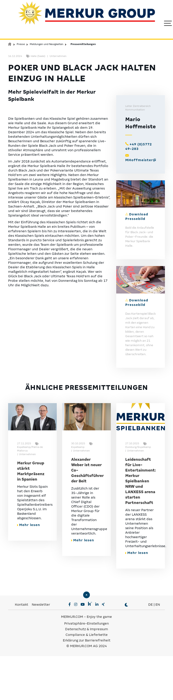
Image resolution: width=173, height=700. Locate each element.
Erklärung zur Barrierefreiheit (86, 684)
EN (157, 648)
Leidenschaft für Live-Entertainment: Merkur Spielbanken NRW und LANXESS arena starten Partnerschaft (140, 525)
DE (150, 648)
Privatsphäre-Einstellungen (86, 667)
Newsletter (41, 648)
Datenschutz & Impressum (86, 673)
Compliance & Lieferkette (87, 678)
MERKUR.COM (72, 660)
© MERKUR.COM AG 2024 (86, 690)
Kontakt (22, 648)
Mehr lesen (28, 569)
